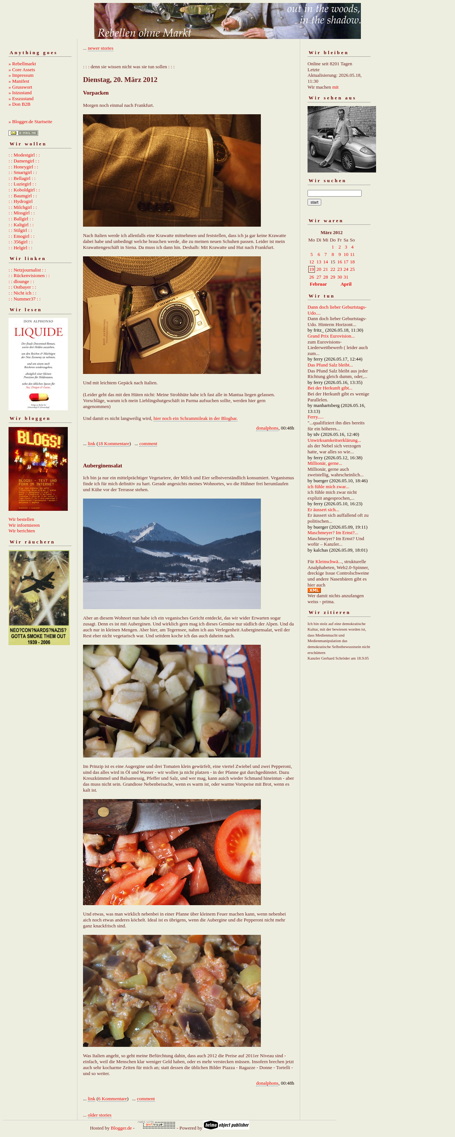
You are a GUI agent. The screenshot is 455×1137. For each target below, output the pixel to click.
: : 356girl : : (21, 241)
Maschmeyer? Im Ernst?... (333, 532)
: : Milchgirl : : (23, 207)
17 (345, 261)
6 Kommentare (112, 1098)
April (346, 284)
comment (148, 443)
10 (345, 254)
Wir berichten (22, 530)
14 (325, 261)
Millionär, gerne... (325, 463)
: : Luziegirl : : (22, 184)
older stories (100, 1115)
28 (325, 277)
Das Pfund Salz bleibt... (330, 365)
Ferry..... (316, 417)
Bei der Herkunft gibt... (330, 388)
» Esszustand (21, 98)
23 (339, 269)
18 (352, 261)
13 (318, 261)
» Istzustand (20, 92)
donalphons (267, 428)
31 (345, 277)
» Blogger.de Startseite (30, 121)
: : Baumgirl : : (23, 195)
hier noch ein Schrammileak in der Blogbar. (195, 418)
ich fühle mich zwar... (328, 486)
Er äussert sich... (323, 509)
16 (339, 261)
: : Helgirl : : (20, 247)
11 (352, 254)
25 (352, 269)
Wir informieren (24, 525)
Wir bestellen (21, 519)
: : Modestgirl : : (24, 155)
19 (311, 269)
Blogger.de (121, 1128)
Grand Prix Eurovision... (331, 336)
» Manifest (19, 81)
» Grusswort (20, 87)
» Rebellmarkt (22, 63)
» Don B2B (19, 104)
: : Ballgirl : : (21, 218)
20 (318, 269)
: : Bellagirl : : (22, 178)
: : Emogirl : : (21, 236)
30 (339, 277)
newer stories (100, 48)
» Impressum (21, 75)
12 (311, 261)
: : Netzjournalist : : (27, 270)
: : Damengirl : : (24, 161)
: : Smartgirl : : (23, 172)
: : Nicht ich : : (22, 293)
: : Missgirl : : (22, 213)
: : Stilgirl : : (20, 230)
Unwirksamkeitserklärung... (334, 440)
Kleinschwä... (328, 561)
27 (318, 277)
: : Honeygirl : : (23, 167)
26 (311, 277)
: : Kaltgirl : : (21, 224)
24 (345, 269)
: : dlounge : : (21, 281)
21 (325, 269)
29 (333, 277)
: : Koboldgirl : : (24, 190)
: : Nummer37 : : (25, 299)
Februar (318, 284)
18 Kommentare (113, 443)
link (91, 443)
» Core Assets (22, 69)
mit (335, 87)
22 (333, 269)
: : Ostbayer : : (22, 287)
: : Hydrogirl (21, 201)
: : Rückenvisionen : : (29, 275)
